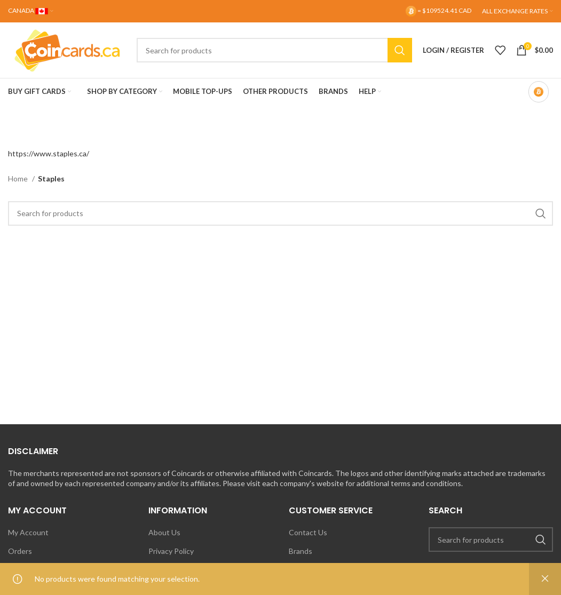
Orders (20, 551)
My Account (28, 532)
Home (18, 178)
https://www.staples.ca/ (48, 153)
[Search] (274, 50)
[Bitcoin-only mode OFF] (538, 91)
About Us (164, 532)
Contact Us (308, 532)
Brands (300, 551)
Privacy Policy (171, 551)
